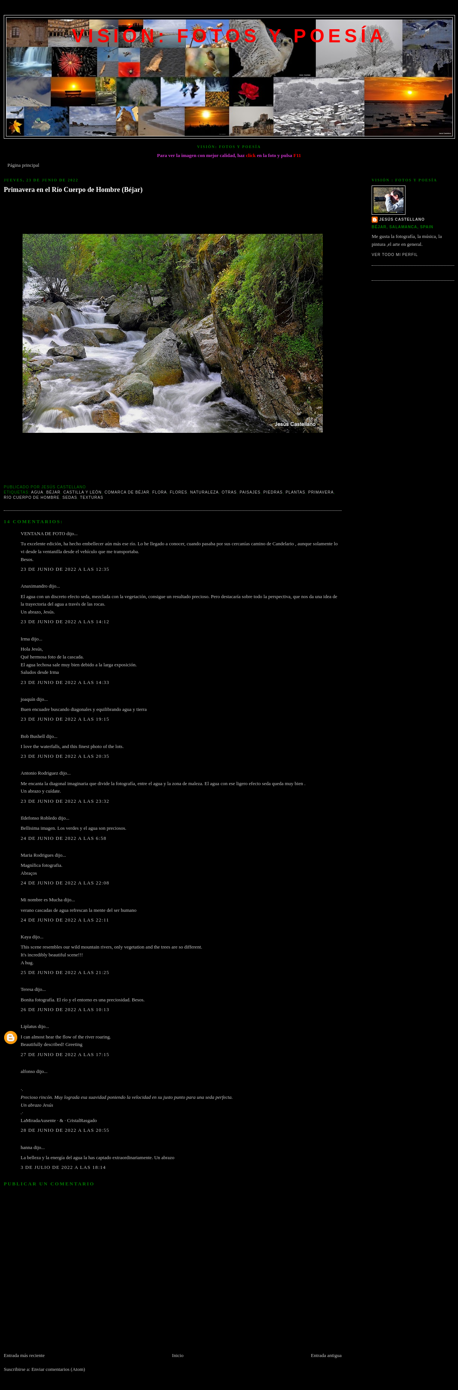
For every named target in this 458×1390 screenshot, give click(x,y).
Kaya (26, 937)
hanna (26, 1147)
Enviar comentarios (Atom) (58, 1369)
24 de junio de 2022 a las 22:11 (65, 920)
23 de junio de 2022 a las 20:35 (65, 756)
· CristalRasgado (81, 1120)
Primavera (321, 492)
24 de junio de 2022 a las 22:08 (65, 883)
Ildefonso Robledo (39, 818)
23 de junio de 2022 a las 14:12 (65, 621)
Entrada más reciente (24, 1355)
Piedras (273, 492)
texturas (91, 497)
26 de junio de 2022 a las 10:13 (65, 1009)
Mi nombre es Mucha (42, 899)
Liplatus (29, 1026)
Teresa (27, 989)
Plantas (296, 492)
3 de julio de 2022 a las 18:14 (63, 1167)
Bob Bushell (33, 736)
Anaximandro (34, 586)
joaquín (28, 699)
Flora (159, 492)
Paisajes (250, 492)
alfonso (28, 1071)
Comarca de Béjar (126, 492)
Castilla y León (82, 492)
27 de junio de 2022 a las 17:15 (65, 1054)
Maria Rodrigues (37, 855)
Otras (229, 492)
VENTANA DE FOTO (43, 533)
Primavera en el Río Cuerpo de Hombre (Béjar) (73, 189)
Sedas (69, 497)
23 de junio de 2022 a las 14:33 (65, 682)
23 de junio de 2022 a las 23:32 (65, 801)
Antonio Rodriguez (39, 773)
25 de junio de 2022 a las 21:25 (65, 972)
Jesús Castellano (402, 219)
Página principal (23, 165)
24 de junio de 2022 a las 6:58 (64, 838)
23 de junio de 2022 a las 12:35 (65, 569)
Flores (178, 492)
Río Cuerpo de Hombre (32, 497)
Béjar (53, 492)
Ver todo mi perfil (395, 255)
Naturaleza (204, 492)
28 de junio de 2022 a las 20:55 (65, 1130)
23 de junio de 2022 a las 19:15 (65, 719)
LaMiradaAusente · (40, 1120)
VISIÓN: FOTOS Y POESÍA (229, 35)
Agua (37, 492)
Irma (25, 639)
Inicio (177, 1355)
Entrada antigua (326, 1355)
